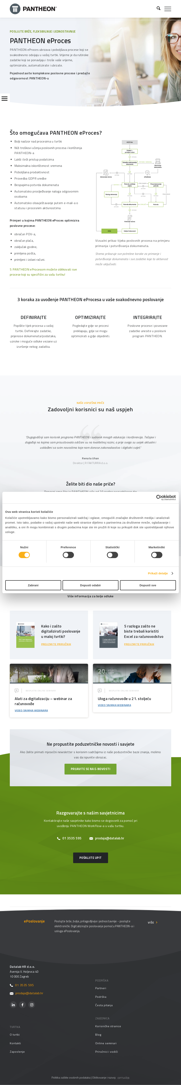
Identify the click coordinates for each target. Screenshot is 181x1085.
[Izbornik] (165, 9)
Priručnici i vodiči (106, 1052)
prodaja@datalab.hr (106, 838)
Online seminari (106, 1043)
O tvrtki (15, 1034)
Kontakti (15, 1043)
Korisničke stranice (108, 1026)
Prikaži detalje (158, 573)
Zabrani (33, 585)
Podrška (100, 997)
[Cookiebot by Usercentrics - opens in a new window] (159, 497)
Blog (98, 1034)
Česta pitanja (104, 1005)
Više (151, 922)
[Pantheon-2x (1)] (82, 9)
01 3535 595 (69, 838)
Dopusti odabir (90, 585)
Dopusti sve (147, 585)
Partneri (100, 988)
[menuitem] (156, 9)
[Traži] (156, 9)
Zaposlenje (17, 1052)
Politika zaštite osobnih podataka (71, 1077)
